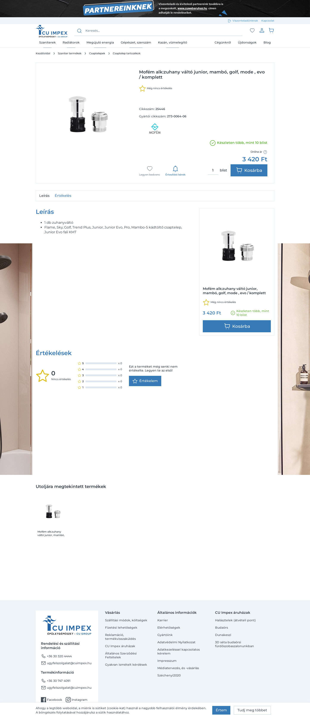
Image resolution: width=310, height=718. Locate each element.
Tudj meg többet (252, 710)
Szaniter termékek (69, 53)
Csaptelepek (97, 53)
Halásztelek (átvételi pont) (235, 620)
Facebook (51, 699)
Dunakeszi (223, 635)
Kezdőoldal (43, 53)
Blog (267, 42)
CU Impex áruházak (120, 646)
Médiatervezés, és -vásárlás (178, 668)
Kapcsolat (267, 20)
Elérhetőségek (168, 627)
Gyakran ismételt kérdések (126, 665)
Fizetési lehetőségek (121, 627)
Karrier (162, 620)
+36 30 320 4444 (56, 656)
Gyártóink (165, 635)
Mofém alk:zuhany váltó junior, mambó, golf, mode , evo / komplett (51, 432)
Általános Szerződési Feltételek (121, 655)
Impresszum (167, 661)
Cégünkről (223, 42)
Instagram (76, 699)
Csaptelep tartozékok (126, 53)
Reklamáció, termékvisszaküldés (120, 637)
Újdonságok (247, 42)
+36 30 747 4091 (55, 680)
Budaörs (221, 627)
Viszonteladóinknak (245, 20)
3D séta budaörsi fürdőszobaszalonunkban (234, 644)
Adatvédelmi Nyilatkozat (176, 642)
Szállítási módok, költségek (126, 620)
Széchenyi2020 (169, 675)
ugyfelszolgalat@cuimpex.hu (66, 663)
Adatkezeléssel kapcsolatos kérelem (178, 651)
